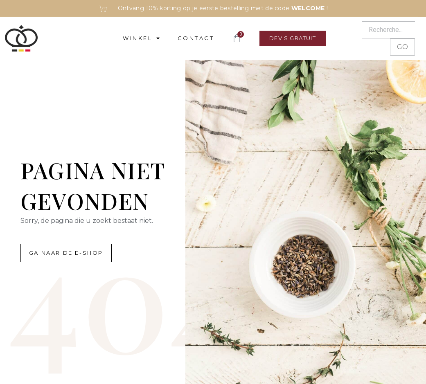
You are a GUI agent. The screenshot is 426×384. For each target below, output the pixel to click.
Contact (196, 38)
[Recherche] (388, 29)
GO (402, 47)
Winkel (142, 38)
